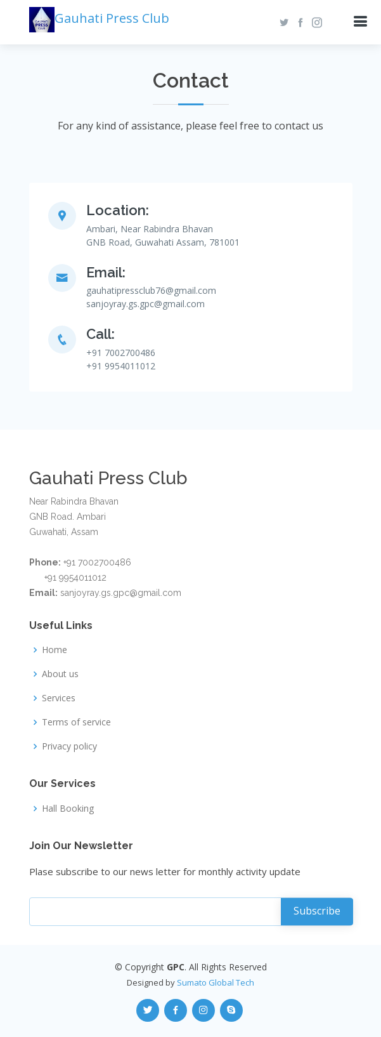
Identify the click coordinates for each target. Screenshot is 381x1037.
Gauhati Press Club (99, 18)
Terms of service (76, 722)
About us (60, 674)
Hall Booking (68, 808)
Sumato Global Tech (215, 982)
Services (58, 698)
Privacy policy (69, 746)
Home (54, 649)
